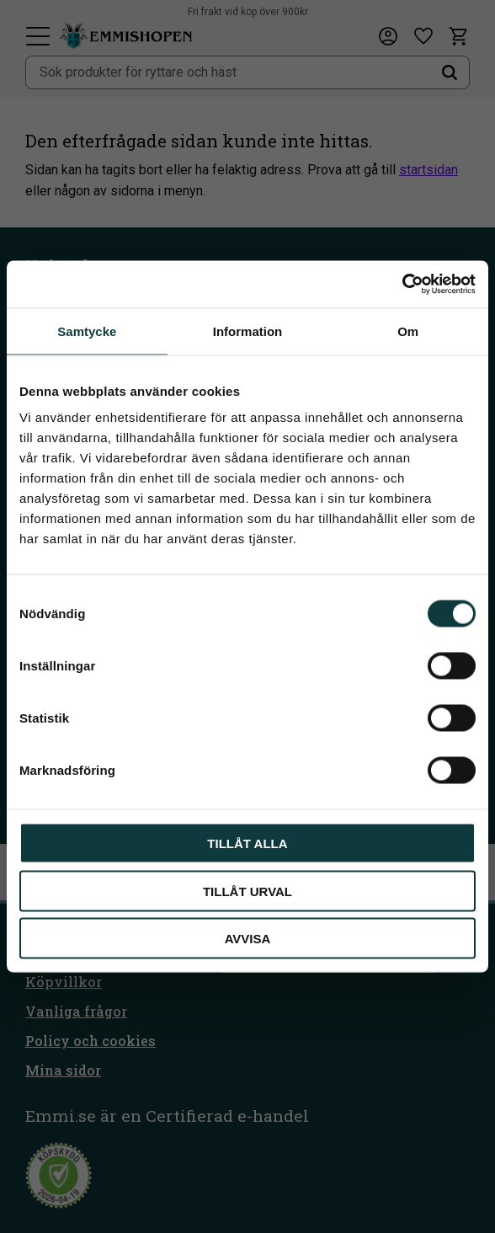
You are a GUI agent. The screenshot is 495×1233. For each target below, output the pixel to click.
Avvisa (248, 938)
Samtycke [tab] (86, 330)
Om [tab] (407, 330)
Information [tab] (248, 330)
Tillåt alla (247, 843)
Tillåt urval (247, 890)
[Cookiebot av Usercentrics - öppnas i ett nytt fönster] (402, 285)
